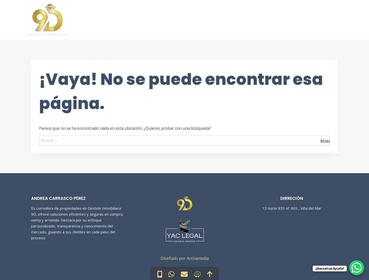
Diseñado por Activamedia (185, 258)
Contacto (323, 18)
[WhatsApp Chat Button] (356, 267)
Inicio (214, 18)
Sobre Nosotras (287, 18)
